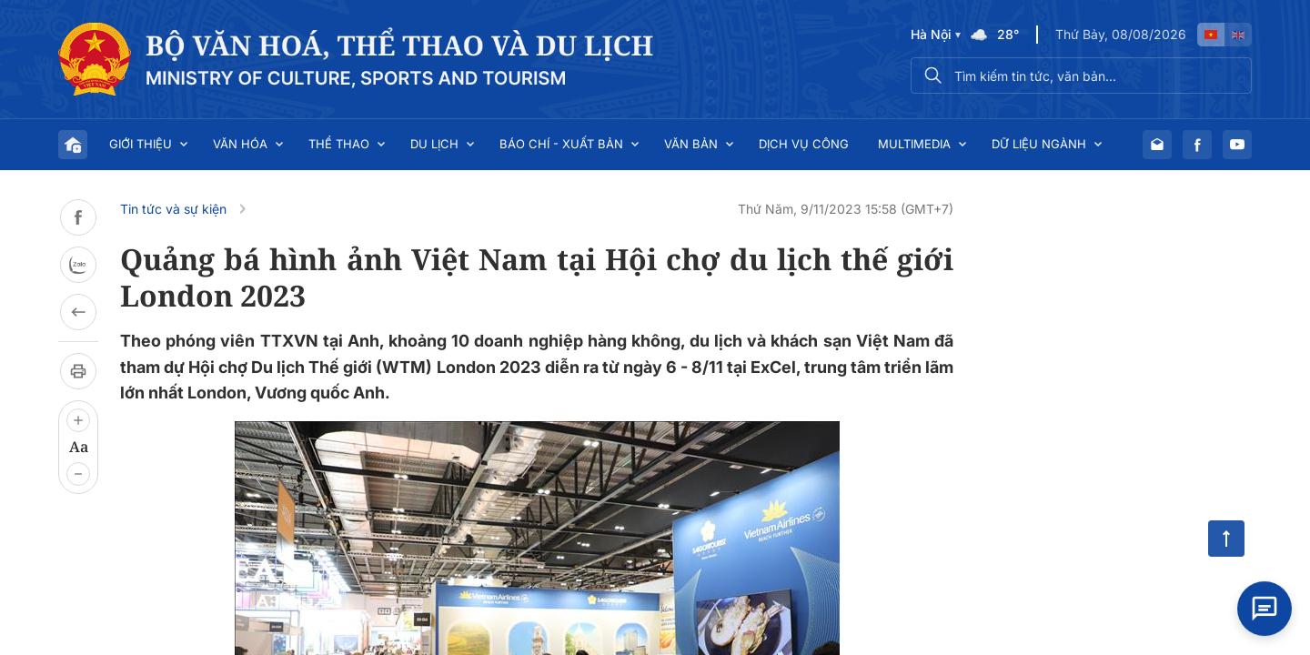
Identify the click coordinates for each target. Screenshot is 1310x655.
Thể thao (338, 143)
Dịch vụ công (804, 143)
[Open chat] (1264, 605)
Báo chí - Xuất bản (561, 143)
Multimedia (914, 143)
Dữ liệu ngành (1039, 143)
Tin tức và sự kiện (173, 209)
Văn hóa (240, 143)
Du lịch (434, 143)
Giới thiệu (140, 143)
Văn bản (691, 143)
